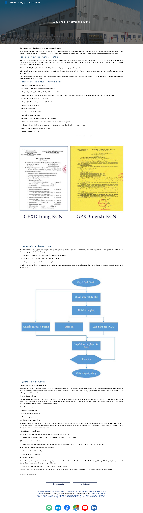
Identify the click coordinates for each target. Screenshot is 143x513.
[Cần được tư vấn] (58, 484)
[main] (71, 22)
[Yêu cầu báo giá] (85, 484)
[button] (141, 2)
